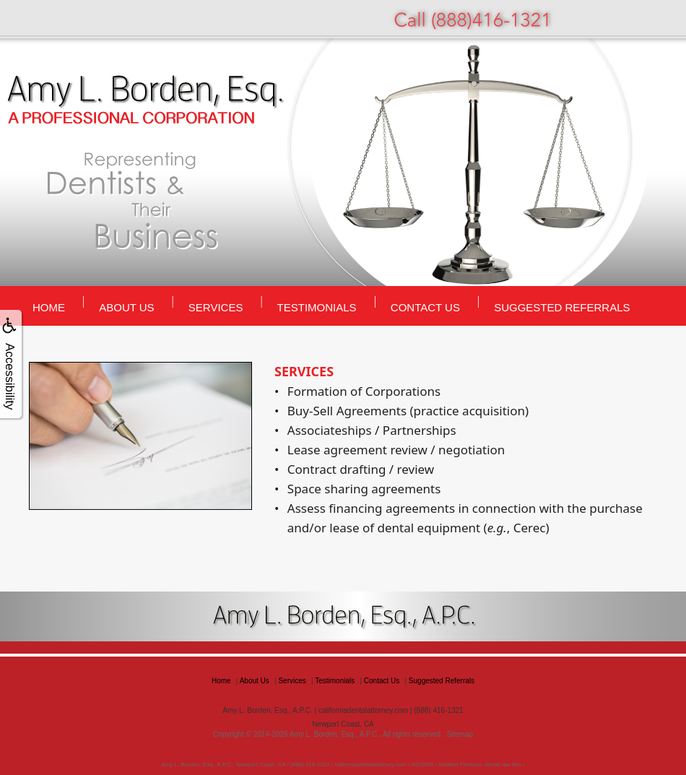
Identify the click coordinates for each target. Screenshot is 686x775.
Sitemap (459, 734)
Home (48, 307)
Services (215, 307)
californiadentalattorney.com (363, 710)
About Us (126, 307)
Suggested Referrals (562, 307)
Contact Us (425, 307)
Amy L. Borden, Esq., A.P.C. (334, 734)
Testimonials (317, 307)
